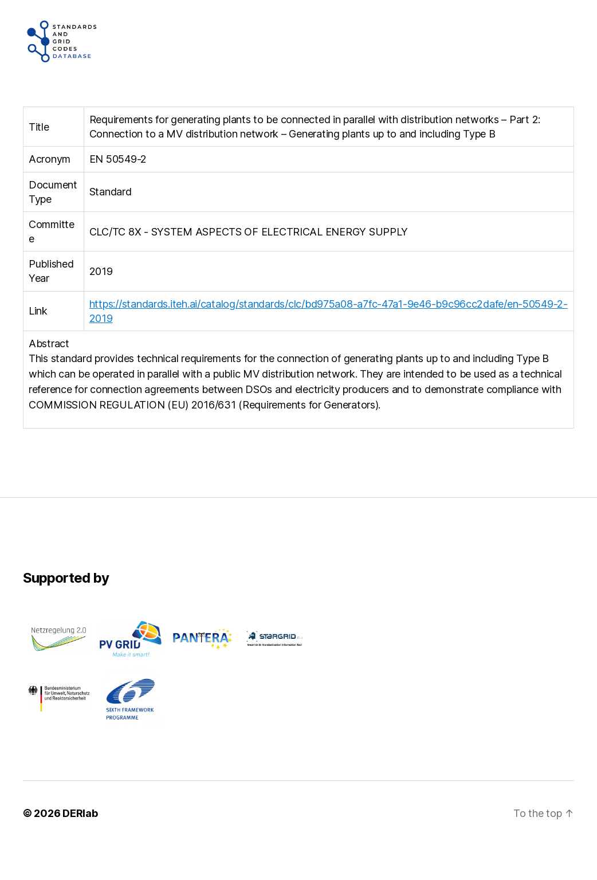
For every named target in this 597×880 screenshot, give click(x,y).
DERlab (79, 848)
